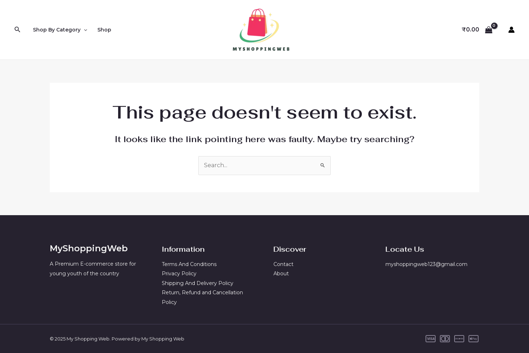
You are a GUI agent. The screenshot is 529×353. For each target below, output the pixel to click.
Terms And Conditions (189, 264)
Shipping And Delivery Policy (197, 283)
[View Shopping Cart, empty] (476, 30)
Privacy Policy (179, 273)
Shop (104, 29)
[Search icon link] (17, 29)
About (281, 273)
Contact (283, 264)
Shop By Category (60, 29)
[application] (84, 29)
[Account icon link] (511, 29)
